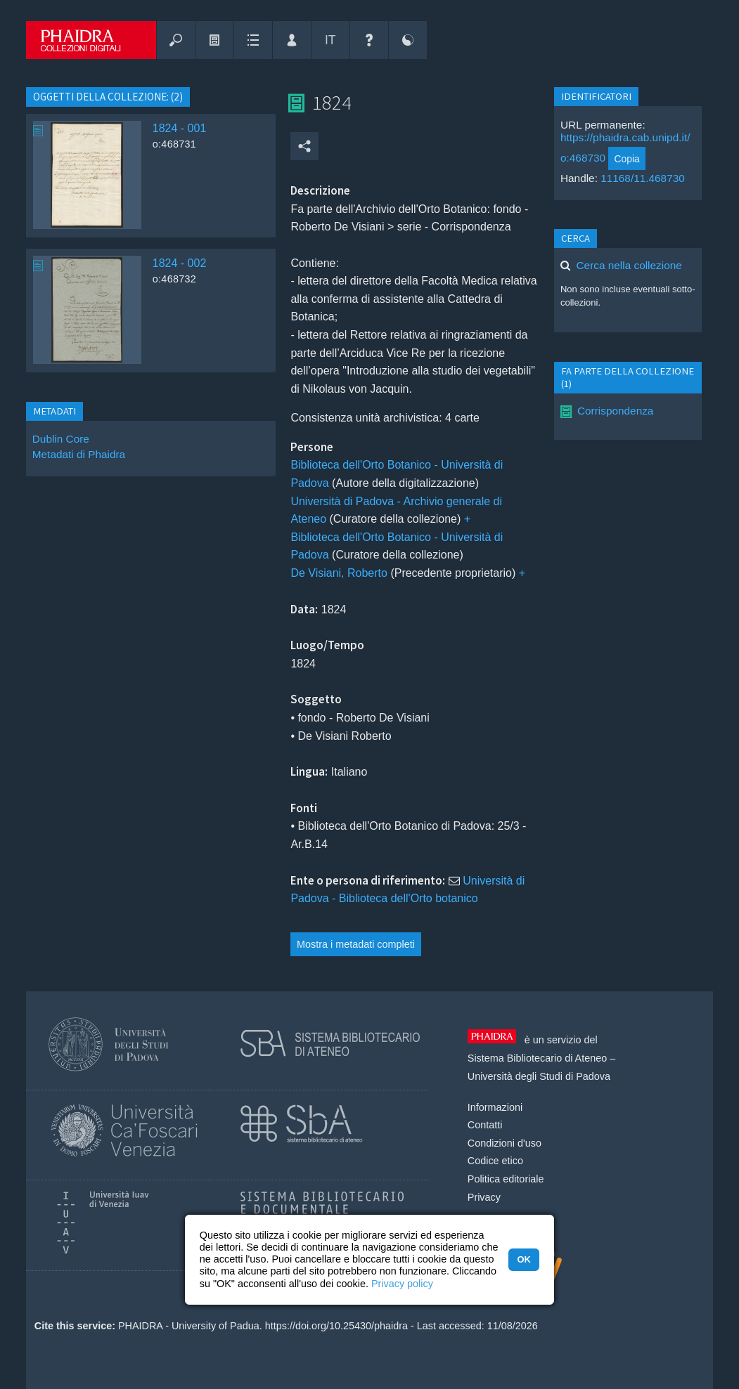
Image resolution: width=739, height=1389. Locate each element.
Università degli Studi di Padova (539, 1076)
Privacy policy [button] (402, 1283)
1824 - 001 (180, 128)
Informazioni (495, 1107)
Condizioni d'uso (504, 1143)
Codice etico (495, 1160)
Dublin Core (60, 439)
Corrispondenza (615, 411)
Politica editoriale (506, 1179)
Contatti (485, 1124)
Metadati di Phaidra (78, 454)
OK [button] (523, 1259)
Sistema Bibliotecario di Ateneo (537, 1058)
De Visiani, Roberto (338, 573)
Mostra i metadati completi (356, 944)
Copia (627, 158)
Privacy (484, 1197)
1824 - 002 (180, 263)
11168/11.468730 (642, 178)
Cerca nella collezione (629, 265)
